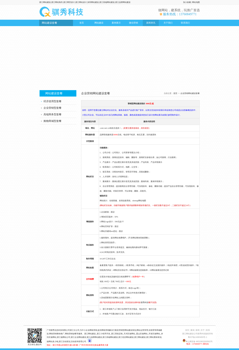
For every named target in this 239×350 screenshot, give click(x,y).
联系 (208, 330)
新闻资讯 (150, 23)
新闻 (197, 330)
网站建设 (98, 23)
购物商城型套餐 (52, 121)
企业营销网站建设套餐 (190, 93)
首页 (81, 23)
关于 (203, 330)
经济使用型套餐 (52, 101)
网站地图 (196, 2)
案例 (192, 330)
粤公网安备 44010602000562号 (197, 340)
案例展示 (116, 23)
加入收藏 (187, 2)
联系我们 (185, 23)
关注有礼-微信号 (35, 343)
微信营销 (133, 23)
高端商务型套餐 (52, 114)
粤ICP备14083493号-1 (197, 337)
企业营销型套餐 (52, 107)
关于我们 (168, 23)
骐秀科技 (144, 302)
